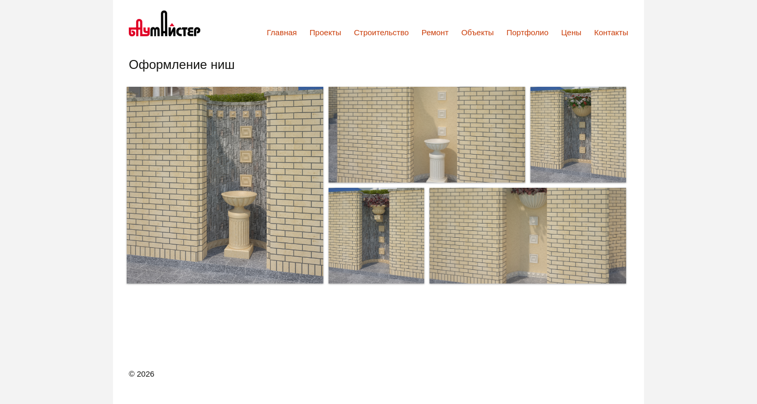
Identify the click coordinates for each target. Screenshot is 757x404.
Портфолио (528, 32)
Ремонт (435, 32)
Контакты (611, 32)
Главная (282, 32)
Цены (571, 32)
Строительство (381, 32)
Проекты (325, 32)
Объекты (477, 32)
